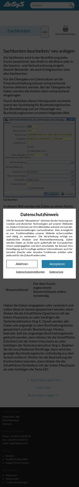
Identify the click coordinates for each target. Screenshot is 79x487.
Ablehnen (22, 264)
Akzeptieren (57, 264)
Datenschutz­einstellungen (30, 271)
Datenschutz (56, 271)
